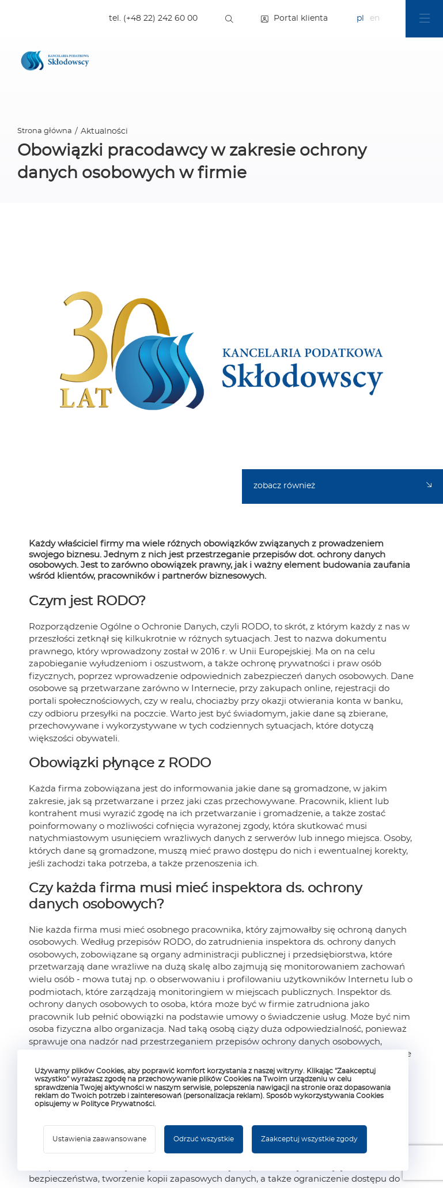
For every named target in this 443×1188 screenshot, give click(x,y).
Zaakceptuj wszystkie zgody (309, 1139)
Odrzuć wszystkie (203, 1139)
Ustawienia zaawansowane (99, 1139)
